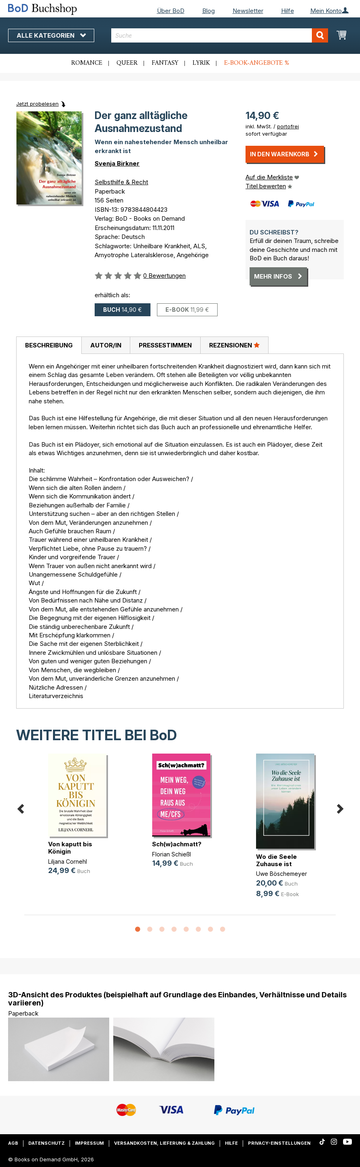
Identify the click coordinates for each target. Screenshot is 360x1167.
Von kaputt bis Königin (70, 847)
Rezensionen (234, 345)
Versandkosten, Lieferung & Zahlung (164, 1143)
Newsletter (248, 11)
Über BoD (170, 11)
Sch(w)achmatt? (176, 844)
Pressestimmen (165, 345)
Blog (208, 11)
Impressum (89, 1143)
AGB (13, 1143)
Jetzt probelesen (37, 103)
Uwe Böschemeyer (281, 873)
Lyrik (201, 63)
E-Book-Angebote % (256, 63)
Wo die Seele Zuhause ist (276, 860)
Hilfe (287, 11)
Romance (86, 63)
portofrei (288, 126)
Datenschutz (46, 1143)
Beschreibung (49, 345)
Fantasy (165, 63)
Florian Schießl (171, 854)
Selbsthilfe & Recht (121, 182)
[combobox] (219, 35)
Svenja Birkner (117, 163)
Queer (127, 63)
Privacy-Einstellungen (279, 1143)
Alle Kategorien (51, 35)
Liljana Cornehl (67, 861)
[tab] (48, 345)
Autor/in (105, 345)
